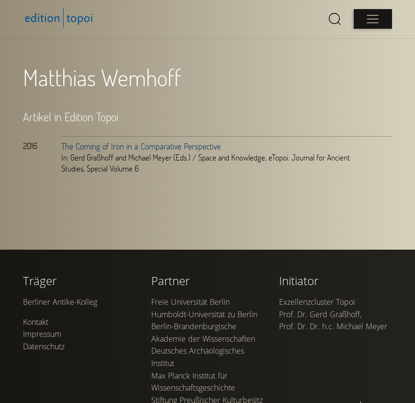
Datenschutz (44, 346)
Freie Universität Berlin (190, 302)
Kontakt (35, 322)
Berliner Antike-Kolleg (60, 302)
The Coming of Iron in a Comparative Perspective (141, 146)
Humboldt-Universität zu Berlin (204, 314)
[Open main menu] (373, 19)
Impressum (42, 334)
